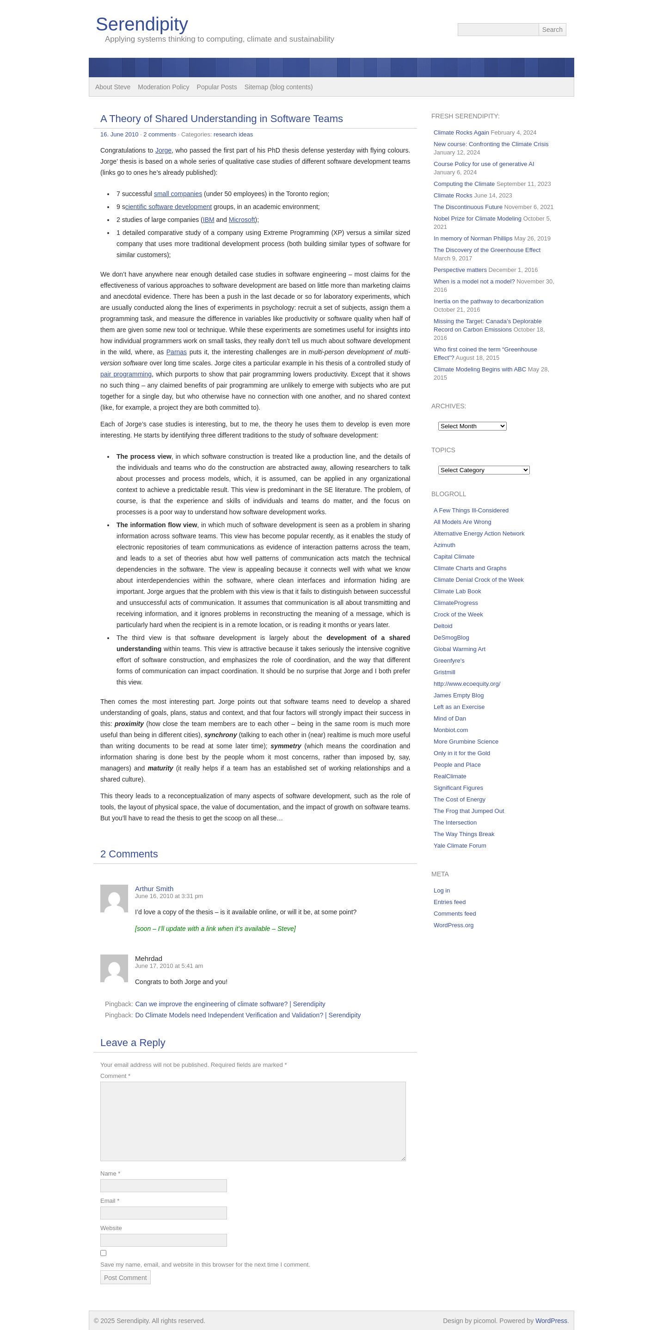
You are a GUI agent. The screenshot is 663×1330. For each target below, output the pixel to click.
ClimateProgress (456, 602)
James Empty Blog (459, 695)
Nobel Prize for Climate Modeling (478, 218)
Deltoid (443, 625)
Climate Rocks (453, 195)
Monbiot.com (451, 730)
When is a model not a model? (474, 281)
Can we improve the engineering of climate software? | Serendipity (230, 1004)
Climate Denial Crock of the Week (479, 579)
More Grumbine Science (466, 741)
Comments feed (455, 913)
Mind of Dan (450, 718)
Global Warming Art (459, 649)
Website (111, 1228)
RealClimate (450, 776)
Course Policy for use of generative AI (484, 163)
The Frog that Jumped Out (469, 810)
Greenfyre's (449, 660)
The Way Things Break (464, 834)
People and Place (457, 764)
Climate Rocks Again (461, 132)
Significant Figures (458, 787)
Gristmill (444, 672)
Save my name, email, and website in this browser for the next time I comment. (205, 1264)
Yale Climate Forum (460, 845)
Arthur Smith (154, 889)
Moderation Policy (163, 87)
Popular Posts (217, 87)
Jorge (163, 150)
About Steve (112, 87)
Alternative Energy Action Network (479, 533)
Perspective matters (460, 269)
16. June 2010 (119, 134)
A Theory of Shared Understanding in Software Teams (221, 118)
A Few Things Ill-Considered (471, 510)
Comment (115, 1075)
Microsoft (242, 219)
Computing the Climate (464, 183)
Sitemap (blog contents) (279, 87)
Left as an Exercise (459, 706)
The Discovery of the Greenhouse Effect (487, 249)
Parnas (176, 352)
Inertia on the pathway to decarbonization (489, 301)
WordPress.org (453, 925)
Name (110, 1173)
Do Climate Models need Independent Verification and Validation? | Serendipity (248, 1015)
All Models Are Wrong (462, 521)
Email (109, 1200)
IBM (209, 219)
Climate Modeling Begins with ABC (480, 369)
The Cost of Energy (459, 799)
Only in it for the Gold (462, 753)
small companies (178, 193)
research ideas (233, 134)
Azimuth (444, 545)
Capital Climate (454, 556)
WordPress (551, 1320)
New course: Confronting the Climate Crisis (491, 144)
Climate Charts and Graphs (470, 568)
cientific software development (168, 206)
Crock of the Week (458, 614)
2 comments (159, 134)
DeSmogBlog (451, 637)
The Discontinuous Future (468, 206)
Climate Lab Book (457, 591)
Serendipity (142, 24)
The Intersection (455, 822)
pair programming (126, 374)
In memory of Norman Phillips (473, 238)
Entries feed (450, 902)
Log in (442, 890)
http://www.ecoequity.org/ (467, 683)
